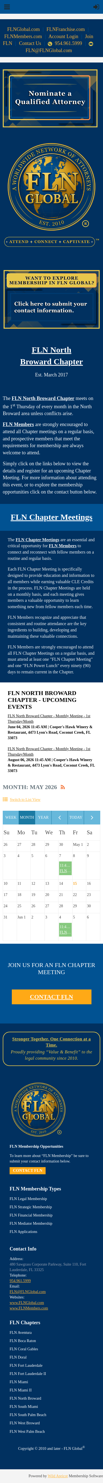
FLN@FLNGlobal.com (28, 1292)
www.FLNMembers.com (29, 1308)
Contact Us (30, 43)
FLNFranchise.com (65, 29)
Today (76, 817)
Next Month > (92, 817)
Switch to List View (25, 800)
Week (11, 817)
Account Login (63, 36)
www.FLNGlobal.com (27, 1303)
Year (43, 817)
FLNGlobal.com (23, 29)
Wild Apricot (58, 1476)
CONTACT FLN (51, 996)
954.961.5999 (65, 43)
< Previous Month (60, 817)
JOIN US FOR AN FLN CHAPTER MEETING (51, 969)
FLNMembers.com (23, 36)
